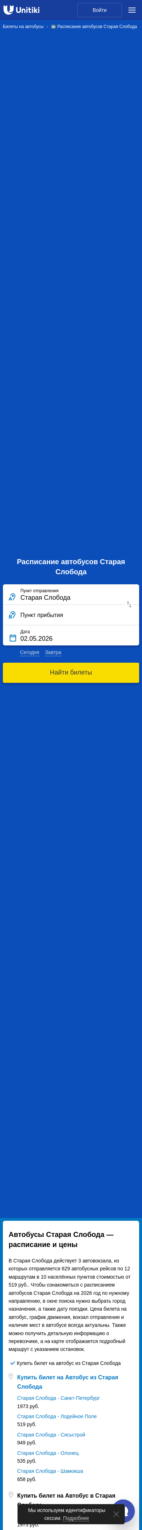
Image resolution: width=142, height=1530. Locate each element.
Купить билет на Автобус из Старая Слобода (67, 1382)
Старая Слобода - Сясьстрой (51, 1435)
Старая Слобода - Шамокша (50, 1471)
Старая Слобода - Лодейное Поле (57, 1416)
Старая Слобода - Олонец (48, 1453)
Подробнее (76, 1518)
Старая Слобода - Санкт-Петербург (58, 1398)
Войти (100, 10)
